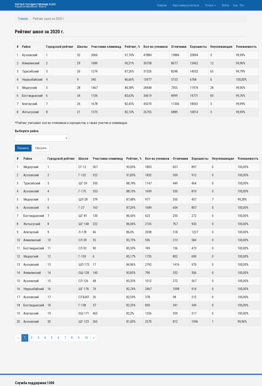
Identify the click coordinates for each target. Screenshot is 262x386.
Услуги (210, 5)
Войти (225, 5)
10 (86, 338)
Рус (242, 5)
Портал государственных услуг (35, 5)
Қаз (235, 5)
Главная (162, 5)
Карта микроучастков (186, 5)
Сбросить (41, 148)
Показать (23, 148)
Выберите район (27, 131)
